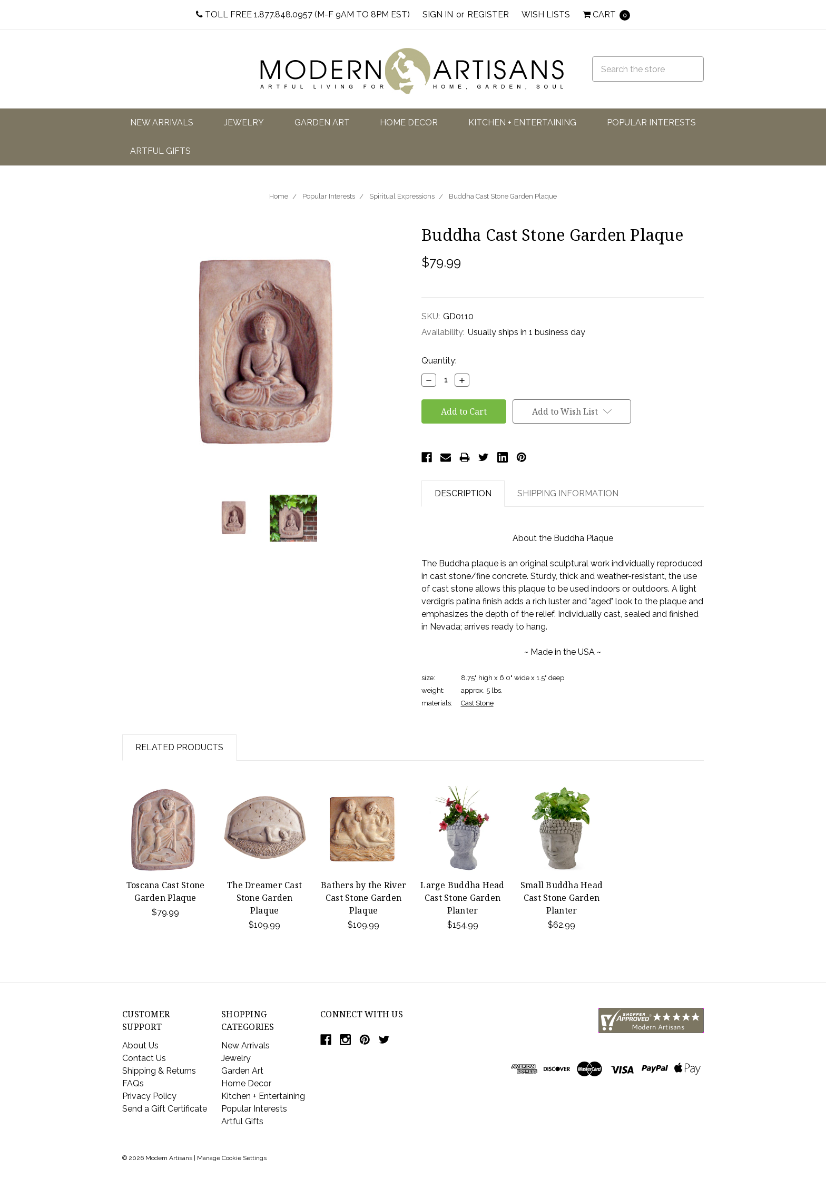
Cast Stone (477, 703)
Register (488, 14)
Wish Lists (546, 14)
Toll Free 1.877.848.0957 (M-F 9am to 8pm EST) (303, 14)
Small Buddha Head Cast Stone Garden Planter (561, 897)
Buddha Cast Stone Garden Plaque (503, 196)
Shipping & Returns (159, 1071)
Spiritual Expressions (402, 196)
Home (278, 196)
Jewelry (244, 122)
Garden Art (322, 122)
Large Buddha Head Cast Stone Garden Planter (462, 897)
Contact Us (144, 1058)
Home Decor (409, 122)
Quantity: (439, 361)
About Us (140, 1045)
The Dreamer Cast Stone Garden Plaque (264, 897)
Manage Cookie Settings (232, 1158)
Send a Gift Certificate (164, 1109)
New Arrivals (161, 122)
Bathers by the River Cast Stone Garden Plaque (363, 897)
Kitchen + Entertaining (522, 122)
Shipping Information (567, 493)
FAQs (133, 1083)
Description (463, 493)
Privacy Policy (149, 1096)
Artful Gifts (160, 151)
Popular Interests (651, 122)
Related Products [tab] (179, 747)
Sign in (437, 14)
